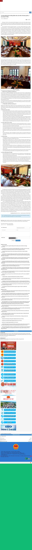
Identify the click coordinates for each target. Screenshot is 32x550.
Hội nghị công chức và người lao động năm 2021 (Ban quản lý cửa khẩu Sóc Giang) (14, 245)
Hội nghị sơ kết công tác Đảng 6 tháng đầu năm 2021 (10, 320)
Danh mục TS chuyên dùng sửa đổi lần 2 (8, 322)
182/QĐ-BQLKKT (2, 338)
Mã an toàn (3, 237)
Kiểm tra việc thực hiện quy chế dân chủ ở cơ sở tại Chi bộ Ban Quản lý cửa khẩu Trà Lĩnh (15, 296)
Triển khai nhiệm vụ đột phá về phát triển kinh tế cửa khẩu (10, 276)
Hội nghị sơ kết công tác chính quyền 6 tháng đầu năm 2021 (11, 318)
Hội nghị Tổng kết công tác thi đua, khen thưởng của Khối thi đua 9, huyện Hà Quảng (14, 251)
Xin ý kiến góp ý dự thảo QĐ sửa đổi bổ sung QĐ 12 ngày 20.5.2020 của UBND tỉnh (14, 286)
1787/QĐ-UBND (2, 333)
